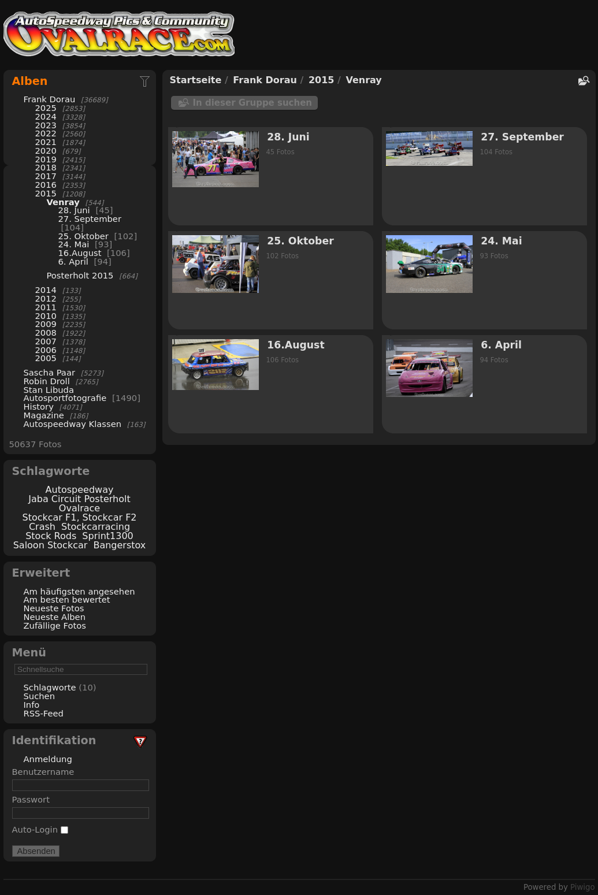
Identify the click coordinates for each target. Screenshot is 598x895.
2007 (46, 341)
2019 (46, 159)
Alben (30, 81)
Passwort (31, 799)
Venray (63, 202)
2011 (46, 307)
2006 (46, 350)
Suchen (39, 696)
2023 (46, 125)
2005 (46, 358)
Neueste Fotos (54, 608)
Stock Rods (50, 535)
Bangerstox (119, 545)
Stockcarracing (95, 526)
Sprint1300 (107, 535)
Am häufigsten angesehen (79, 591)
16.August (80, 253)
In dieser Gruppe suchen (253, 103)
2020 (46, 150)
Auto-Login (40, 829)
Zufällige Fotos (55, 625)
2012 (46, 298)
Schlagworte (50, 687)
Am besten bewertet (67, 599)
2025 (46, 108)
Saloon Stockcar (50, 545)
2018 (46, 167)
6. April (73, 261)
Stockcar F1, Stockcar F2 (79, 517)
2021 (46, 142)
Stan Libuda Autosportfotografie (66, 394)
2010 (46, 316)
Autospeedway (80, 489)
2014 (46, 290)
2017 (46, 176)
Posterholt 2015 (80, 275)
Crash (42, 526)
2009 (46, 324)
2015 (46, 193)
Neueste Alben (55, 617)
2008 (46, 332)
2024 (46, 116)
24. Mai (74, 244)
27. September (89, 219)
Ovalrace (79, 508)
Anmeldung (48, 759)
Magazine (44, 415)
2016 (46, 185)
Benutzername (43, 772)
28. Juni (74, 210)
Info (32, 705)
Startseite (196, 80)
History (39, 406)
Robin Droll (47, 381)
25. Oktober (83, 236)
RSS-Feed (44, 713)
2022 (46, 133)
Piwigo (582, 887)
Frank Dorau (50, 99)
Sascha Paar (49, 372)
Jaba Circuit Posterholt (79, 498)
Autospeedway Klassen (73, 424)
